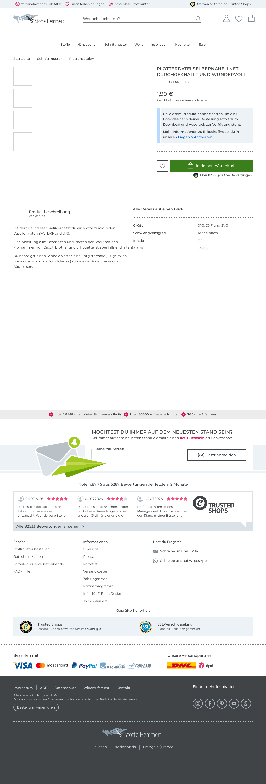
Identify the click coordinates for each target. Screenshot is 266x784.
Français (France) (158, 746)
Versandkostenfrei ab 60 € (38, 4)
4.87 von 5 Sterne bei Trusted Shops (220, 4)
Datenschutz (65, 688)
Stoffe (65, 44)
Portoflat (90, 564)
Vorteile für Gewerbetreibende (38, 564)
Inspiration (159, 44)
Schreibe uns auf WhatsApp (180, 560)
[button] (162, 166)
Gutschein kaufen (28, 557)
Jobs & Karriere (95, 601)
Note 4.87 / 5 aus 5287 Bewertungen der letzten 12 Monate (133, 484)
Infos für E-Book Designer (104, 594)
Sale (202, 44)
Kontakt (124, 688)
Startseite (21, 59)
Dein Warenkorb (251, 18)
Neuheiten (183, 44)
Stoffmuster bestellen (31, 549)
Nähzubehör (87, 44)
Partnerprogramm (98, 586)
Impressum (23, 688)
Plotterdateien (81, 59)
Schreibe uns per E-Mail (176, 551)
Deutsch (97, 746)
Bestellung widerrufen (36, 707)
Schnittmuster (115, 44)
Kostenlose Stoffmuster (129, 4)
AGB (43, 688)
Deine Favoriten (239, 18)
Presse (88, 557)
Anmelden (226, 18)
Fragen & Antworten (195, 137)
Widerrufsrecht (96, 688)
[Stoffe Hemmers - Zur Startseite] (132, 733)
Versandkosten (95, 571)
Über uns (91, 549)
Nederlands (125, 746)
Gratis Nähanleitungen (85, 4)
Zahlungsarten (95, 579)
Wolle (138, 44)
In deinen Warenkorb (211, 165)
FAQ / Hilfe (21, 571)
